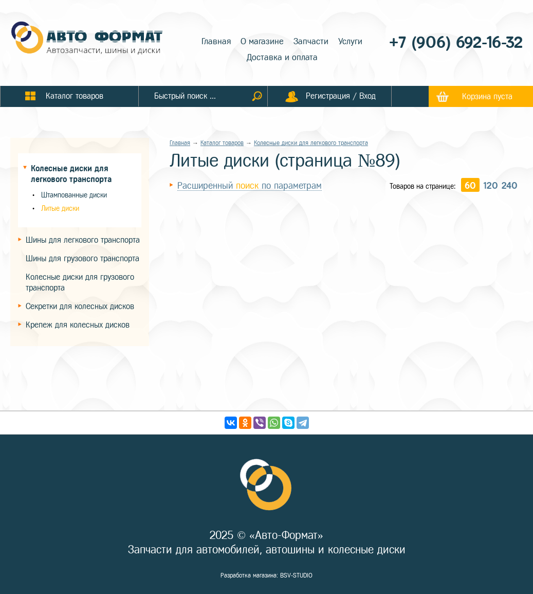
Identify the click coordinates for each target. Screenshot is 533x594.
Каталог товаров (222, 143)
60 (470, 185)
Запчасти (310, 41)
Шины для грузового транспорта (82, 258)
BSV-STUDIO (296, 575)
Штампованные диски (74, 195)
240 (510, 185)
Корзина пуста (487, 96)
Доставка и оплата (282, 57)
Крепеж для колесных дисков (78, 324)
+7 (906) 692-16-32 (456, 42)
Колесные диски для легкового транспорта (311, 143)
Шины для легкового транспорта (83, 240)
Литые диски (60, 208)
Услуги (350, 41)
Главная (216, 41)
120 (490, 185)
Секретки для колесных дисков (80, 306)
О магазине (262, 41)
